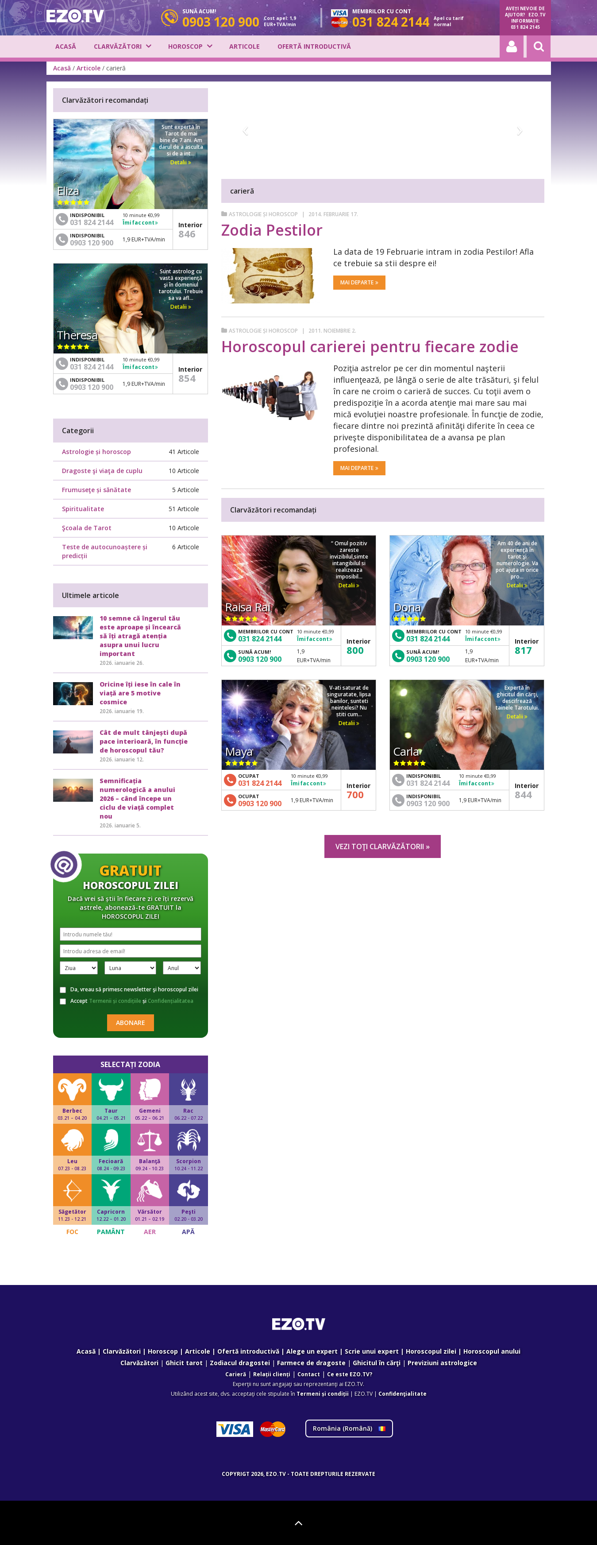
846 (187, 233)
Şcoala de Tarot (87, 528)
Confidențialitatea (170, 1001)
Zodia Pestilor (272, 230)
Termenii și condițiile (115, 1001)
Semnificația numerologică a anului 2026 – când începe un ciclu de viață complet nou (137, 798)
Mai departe (359, 282)
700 (355, 794)
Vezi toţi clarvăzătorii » (382, 846)
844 (523, 794)
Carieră (235, 1374)
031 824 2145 (525, 27)
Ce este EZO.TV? (349, 1374)
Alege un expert (312, 1351)
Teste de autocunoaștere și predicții (104, 551)
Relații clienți (271, 1374)
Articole (244, 46)
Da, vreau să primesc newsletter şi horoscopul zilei (129, 989)
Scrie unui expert (372, 1351)
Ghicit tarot (184, 1363)
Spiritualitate (83, 509)
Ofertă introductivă (314, 46)
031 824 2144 (259, 639)
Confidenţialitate (402, 1393)
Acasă (65, 46)
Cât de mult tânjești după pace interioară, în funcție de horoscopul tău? (144, 741)
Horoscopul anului (491, 1351)
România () (349, 1428)
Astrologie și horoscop (263, 214)
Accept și (126, 1001)
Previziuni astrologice (442, 1363)
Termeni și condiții (323, 1393)
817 (523, 650)
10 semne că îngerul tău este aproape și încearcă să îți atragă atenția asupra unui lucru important (140, 636)
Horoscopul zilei (431, 1351)
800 (355, 650)
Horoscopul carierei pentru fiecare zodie (370, 346)
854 (187, 378)
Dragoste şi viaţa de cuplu (102, 470)
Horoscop (185, 46)
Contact (308, 1374)
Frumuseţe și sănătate (96, 489)
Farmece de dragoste (311, 1363)
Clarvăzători (118, 46)
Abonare (130, 1022)
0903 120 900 (259, 659)
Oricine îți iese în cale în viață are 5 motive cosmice (140, 693)
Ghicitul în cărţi (377, 1363)
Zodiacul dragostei (240, 1363)
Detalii (349, 585)
